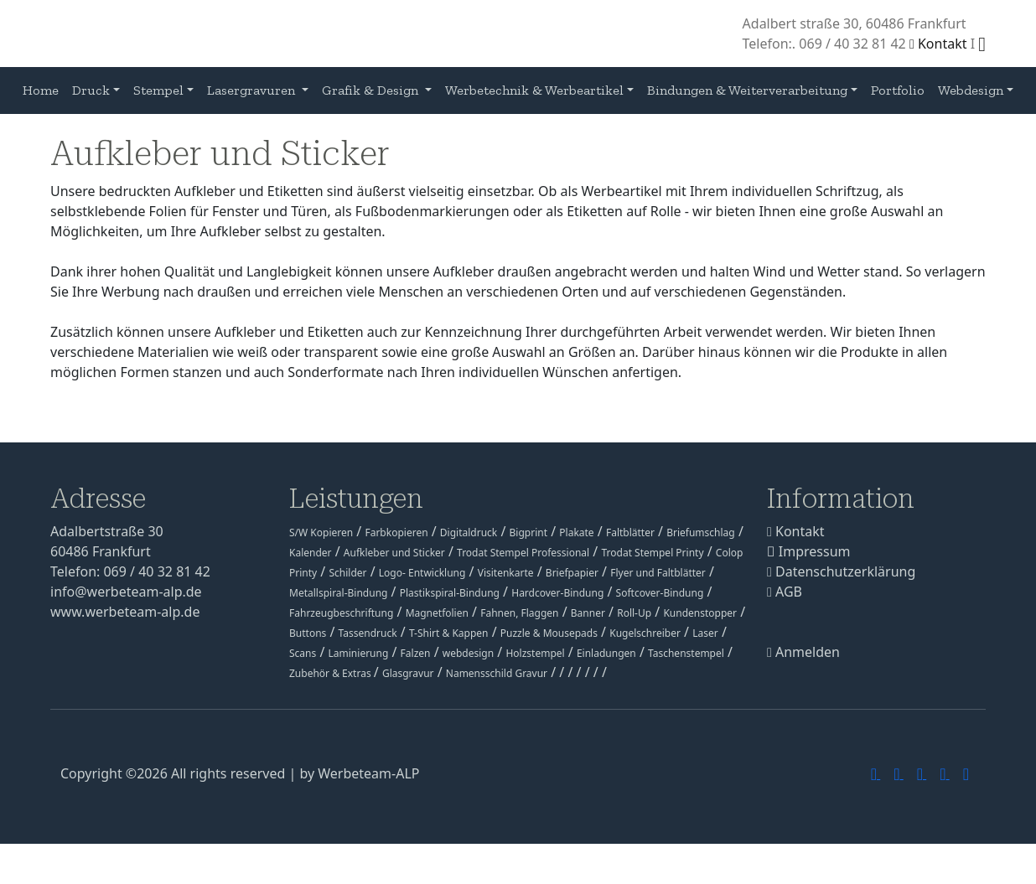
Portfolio (898, 90)
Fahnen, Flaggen (519, 613)
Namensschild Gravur (496, 673)
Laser (705, 633)
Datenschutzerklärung (841, 571)
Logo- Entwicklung (422, 573)
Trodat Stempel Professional (523, 552)
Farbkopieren (396, 532)
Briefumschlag (700, 532)
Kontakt (938, 43)
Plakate (576, 532)
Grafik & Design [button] (372, 90)
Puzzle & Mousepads (549, 633)
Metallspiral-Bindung (338, 593)
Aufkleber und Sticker (394, 552)
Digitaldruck (468, 532)
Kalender (310, 552)
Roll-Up (634, 613)
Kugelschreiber (645, 633)
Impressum (808, 551)
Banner (588, 613)
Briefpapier (572, 573)
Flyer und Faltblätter (658, 573)
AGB (784, 591)
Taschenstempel (686, 653)
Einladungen (606, 653)
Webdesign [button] (970, 90)
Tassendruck (368, 633)
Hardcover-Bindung (557, 593)
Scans (302, 653)
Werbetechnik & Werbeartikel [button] (534, 90)
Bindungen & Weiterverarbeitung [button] (747, 90)
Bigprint (528, 532)
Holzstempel (534, 653)
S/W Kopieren (321, 532)
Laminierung (359, 653)
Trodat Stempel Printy (652, 552)
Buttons (307, 633)
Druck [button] (91, 90)
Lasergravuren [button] (252, 90)
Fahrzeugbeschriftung (341, 613)
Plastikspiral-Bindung (450, 593)
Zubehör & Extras (331, 673)
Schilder (347, 573)
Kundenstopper (700, 613)
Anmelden (803, 652)
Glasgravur (408, 673)
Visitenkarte (506, 573)
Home (41, 90)
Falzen (416, 653)
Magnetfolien (437, 613)
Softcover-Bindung (660, 593)
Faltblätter (630, 532)
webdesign (468, 653)
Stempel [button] (158, 90)
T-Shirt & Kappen (449, 633)
